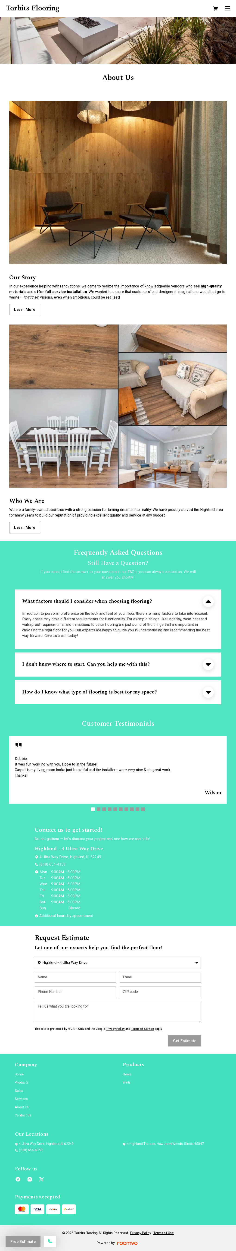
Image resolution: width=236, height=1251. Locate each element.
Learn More (24, 309)
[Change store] (118, 962)
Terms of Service (142, 1028)
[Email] (160, 977)
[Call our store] (50, 1241)
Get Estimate (184, 1041)
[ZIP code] (160, 991)
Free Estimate (23, 1241)
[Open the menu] (227, 8)
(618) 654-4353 (52, 864)
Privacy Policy (115, 1028)
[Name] (75, 977)
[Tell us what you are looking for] (118, 1012)
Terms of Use (163, 1233)
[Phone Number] (75, 991)
